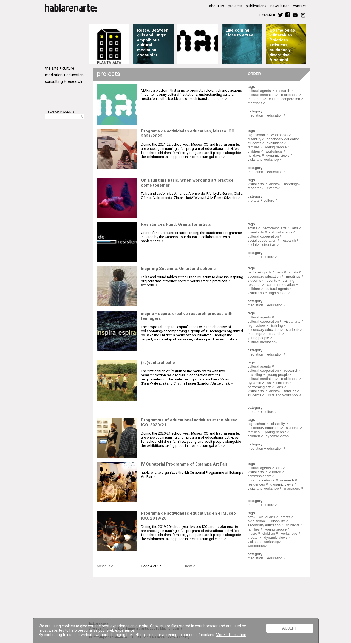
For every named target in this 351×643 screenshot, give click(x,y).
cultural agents (259, 91)
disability (254, 139)
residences (289, 95)
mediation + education (64, 75)
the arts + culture (59, 68)
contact (299, 6)
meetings (255, 103)
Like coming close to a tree (239, 33)
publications (256, 6)
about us (216, 6)
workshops (274, 151)
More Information (231, 635)
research (283, 91)
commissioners (259, 476)
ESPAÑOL (267, 14)
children (254, 151)
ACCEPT (289, 628)
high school (257, 135)
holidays (254, 155)
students (254, 143)
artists (274, 184)
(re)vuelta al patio (158, 362)
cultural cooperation (284, 99)
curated (275, 472)
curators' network (261, 480)
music (252, 533)
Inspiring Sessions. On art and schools (178, 268)
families (254, 147)
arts (295, 228)
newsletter (279, 6)
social (252, 244)
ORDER (254, 73)
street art (269, 244)
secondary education (283, 139)
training (288, 280)
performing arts (275, 228)
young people (276, 147)
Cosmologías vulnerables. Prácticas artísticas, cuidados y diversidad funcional (282, 45)
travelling (255, 375)
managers (256, 99)
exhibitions (275, 143)
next (188, 566)
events (272, 188)
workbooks (279, 135)
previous (103, 566)
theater (253, 537)
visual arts (256, 184)
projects (235, 6)
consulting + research (63, 81)
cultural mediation (262, 95)
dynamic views (278, 155)
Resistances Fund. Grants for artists (176, 224)
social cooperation (262, 240)
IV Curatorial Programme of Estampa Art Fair (184, 464)
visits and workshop (263, 159)
